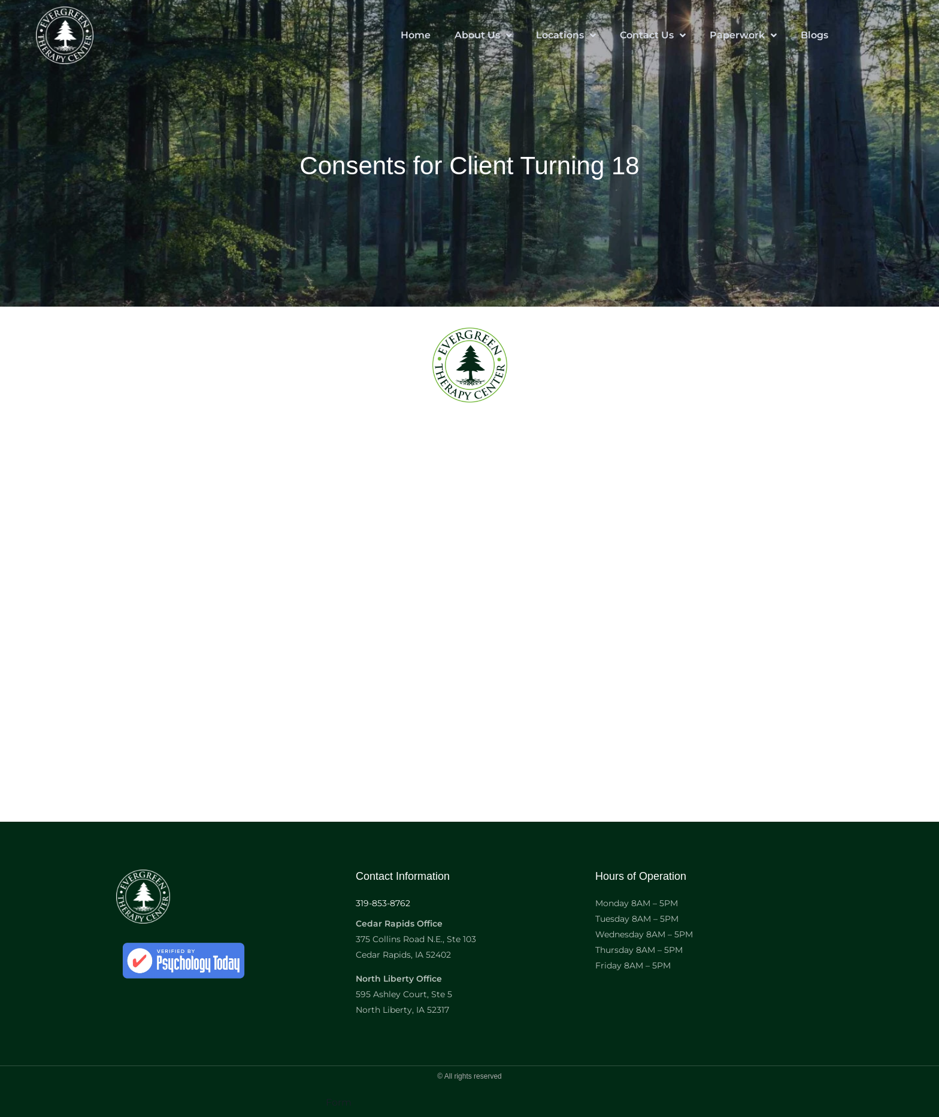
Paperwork (743, 35)
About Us (483, 35)
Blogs (814, 35)
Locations (566, 35)
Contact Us (653, 35)
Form (339, 1102)
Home (416, 35)
